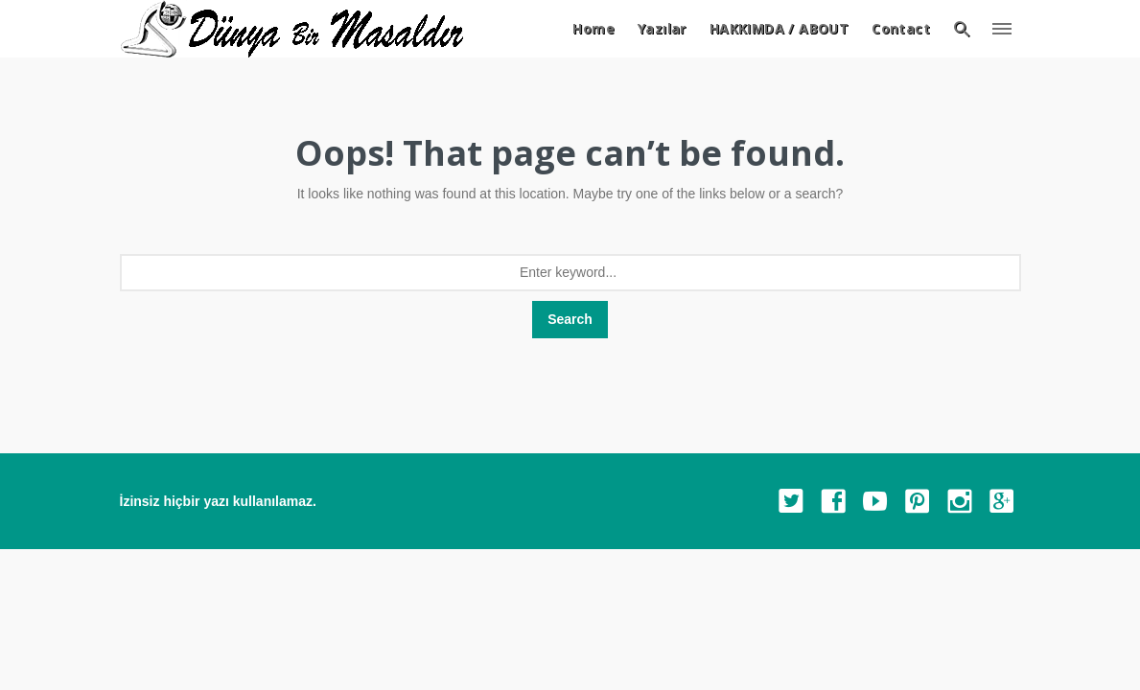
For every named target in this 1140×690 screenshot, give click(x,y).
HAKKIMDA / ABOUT (779, 28)
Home (593, 28)
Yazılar (662, 28)
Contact (901, 28)
